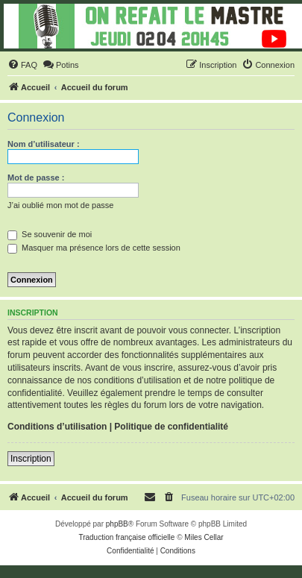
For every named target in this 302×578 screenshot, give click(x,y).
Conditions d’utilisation (57, 426)
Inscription (30, 458)
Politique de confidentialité (171, 426)
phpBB (117, 524)
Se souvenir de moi (49, 234)
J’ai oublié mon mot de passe (60, 205)
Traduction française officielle (126, 537)
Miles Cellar (203, 537)
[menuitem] (22, 65)
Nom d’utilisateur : (43, 143)
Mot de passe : (35, 177)
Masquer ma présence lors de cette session (93, 247)
